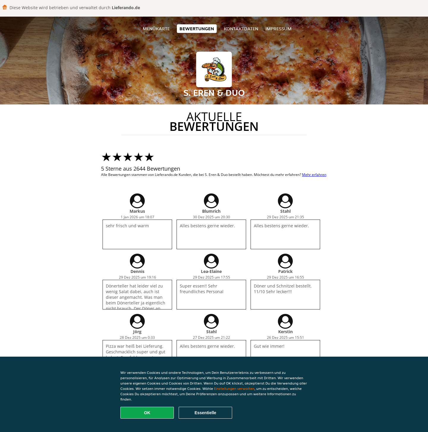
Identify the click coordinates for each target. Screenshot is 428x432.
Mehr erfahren (314, 174)
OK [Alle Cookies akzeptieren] (147, 412)
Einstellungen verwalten (234, 388)
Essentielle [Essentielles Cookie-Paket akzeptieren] (205, 412)
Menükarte (156, 29)
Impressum (278, 29)
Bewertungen (197, 29)
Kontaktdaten (241, 29)
